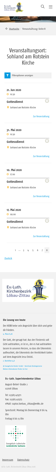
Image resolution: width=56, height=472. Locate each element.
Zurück (8, 258)
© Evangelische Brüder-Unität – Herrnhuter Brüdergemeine (22, 366)
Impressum (7, 459)
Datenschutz (23, 459)
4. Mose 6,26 (7, 334)
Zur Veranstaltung (41, 116)
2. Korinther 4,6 (9, 360)
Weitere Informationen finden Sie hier (15, 369)
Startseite (14, 28)
